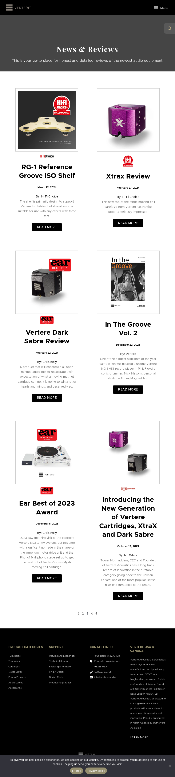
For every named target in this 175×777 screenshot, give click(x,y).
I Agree (76, 770)
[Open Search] (169, 28)
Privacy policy (96, 770)
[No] (170, 766)
